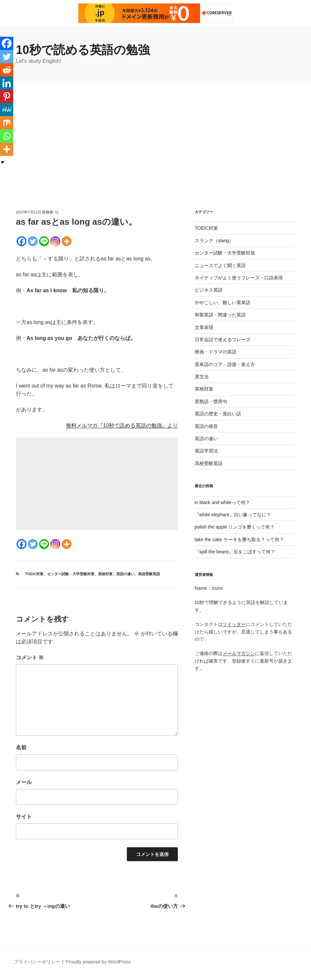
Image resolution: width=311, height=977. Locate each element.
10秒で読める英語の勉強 (83, 50)
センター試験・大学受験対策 (70, 574)
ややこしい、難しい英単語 (222, 302)
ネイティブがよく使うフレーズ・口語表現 (239, 277)
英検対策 (105, 574)
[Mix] (6, 122)
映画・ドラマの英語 (215, 351)
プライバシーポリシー (37, 961)
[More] (67, 241)
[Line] (44, 241)
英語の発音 (206, 426)
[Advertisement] (155, 160)
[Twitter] (33, 241)
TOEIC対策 (34, 574)
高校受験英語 (149, 574)
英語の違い (125, 574)
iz (57, 212)
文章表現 (204, 327)
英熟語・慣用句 (211, 401)
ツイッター (234, 624)
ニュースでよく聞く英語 (220, 265)
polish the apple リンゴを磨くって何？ (235, 527)
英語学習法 (206, 450)
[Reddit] (6, 69)
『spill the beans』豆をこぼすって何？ (235, 551)
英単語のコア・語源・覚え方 (225, 364)
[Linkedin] (6, 83)
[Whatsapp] (6, 136)
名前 (21, 747)
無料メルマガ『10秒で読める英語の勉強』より (122, 425)
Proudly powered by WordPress (98, 961)
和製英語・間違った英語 (220, 314)
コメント (30, 657)
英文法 (202, 376)
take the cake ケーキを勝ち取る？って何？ (239, 539)
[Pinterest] (6, 96)
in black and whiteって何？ (222, 502)
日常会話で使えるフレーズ (222, 339)
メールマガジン (239, 653)
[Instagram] (55, 241)
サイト (24, 816)
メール (24, 782)
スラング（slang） (214, 240)
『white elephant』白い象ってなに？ (233, 514)
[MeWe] (6, 109)
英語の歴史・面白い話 (218, 413)
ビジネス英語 (209, 290)
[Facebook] (21, 241)
